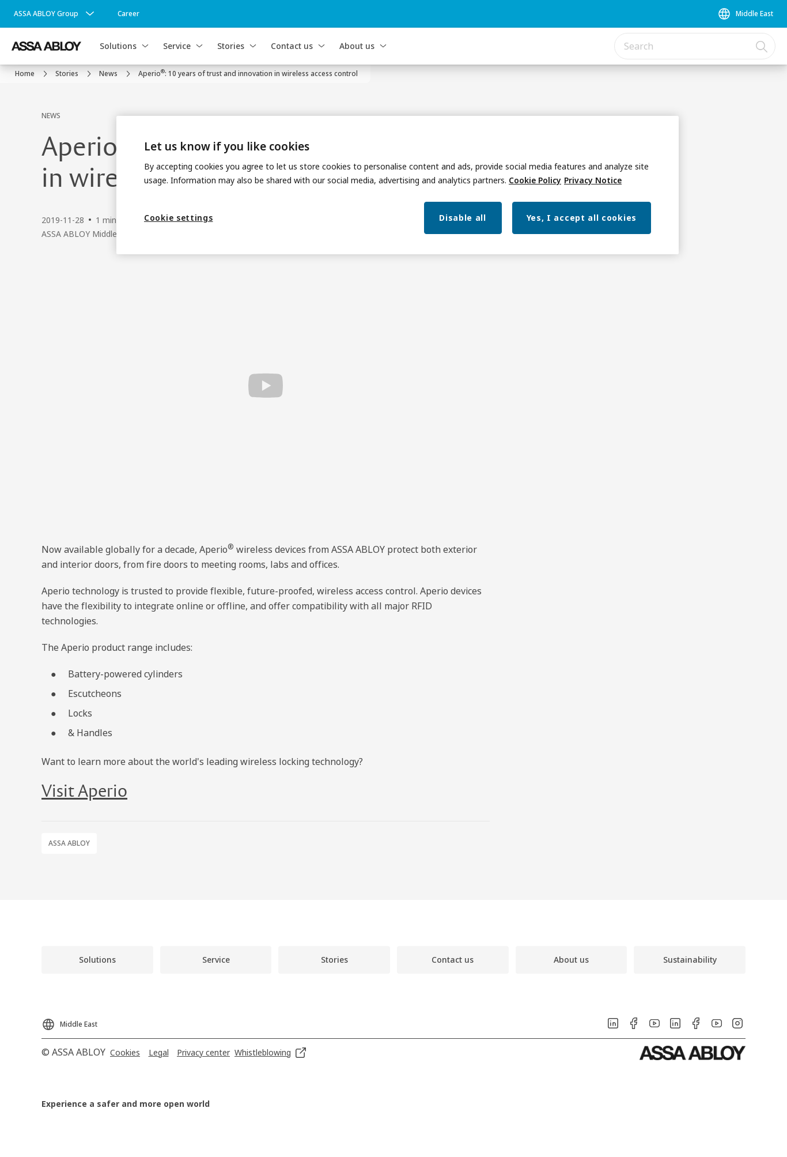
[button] (145, 46)
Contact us (292, 45)
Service (177, 45)
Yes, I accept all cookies (582, 217)
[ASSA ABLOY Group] (55, 14)
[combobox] (694, 46)
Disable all (462, 217)
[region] (397, 185)
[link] (128, 13)
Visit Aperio (84, 791)
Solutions (118, 45)
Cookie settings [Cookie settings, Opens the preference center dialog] (178, 217)
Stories (230, 45)
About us (356, 45)
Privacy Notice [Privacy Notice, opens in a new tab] (593, 180)
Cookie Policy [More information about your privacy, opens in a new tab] (535, 180)
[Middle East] (745, 13)
